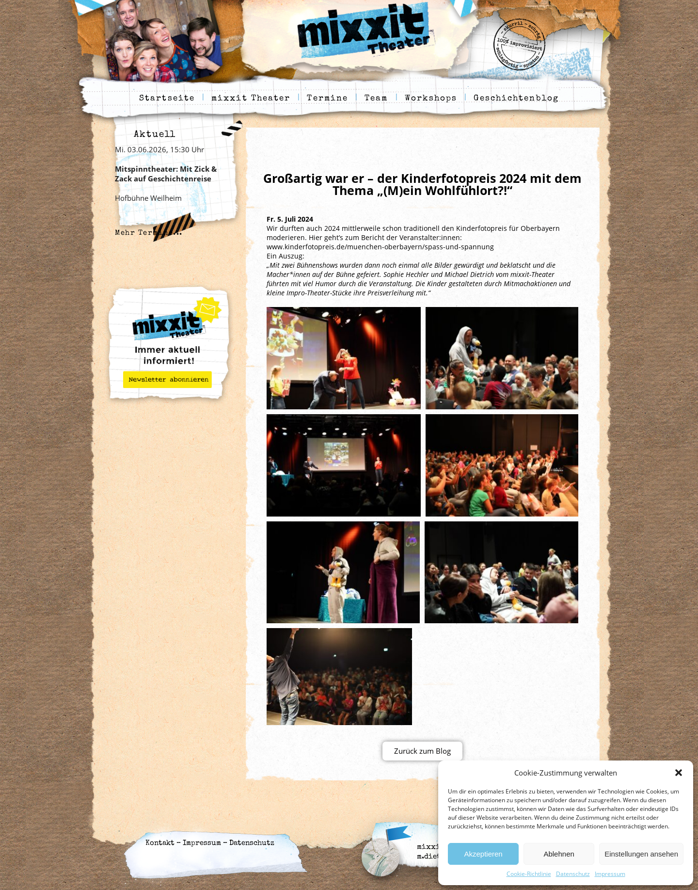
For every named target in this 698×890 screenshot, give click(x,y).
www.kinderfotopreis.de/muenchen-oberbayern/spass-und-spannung (380, 246)
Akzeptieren (483, 854)
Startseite (167, 99)
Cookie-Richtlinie (529, 874)
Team (376, 99)
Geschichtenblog (516, 99)
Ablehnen (558, 854)
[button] (678, 772)
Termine (327, 99)
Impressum (610, 874)
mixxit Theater (250, 99)
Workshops (431, 99)
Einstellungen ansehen (641, 854)
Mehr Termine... (149, 233)
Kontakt (159, 843)
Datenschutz (573, 874)
